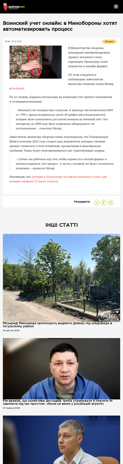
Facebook (18, 88)
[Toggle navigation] (116, 6)
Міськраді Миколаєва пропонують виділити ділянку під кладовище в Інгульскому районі (57, 325)
